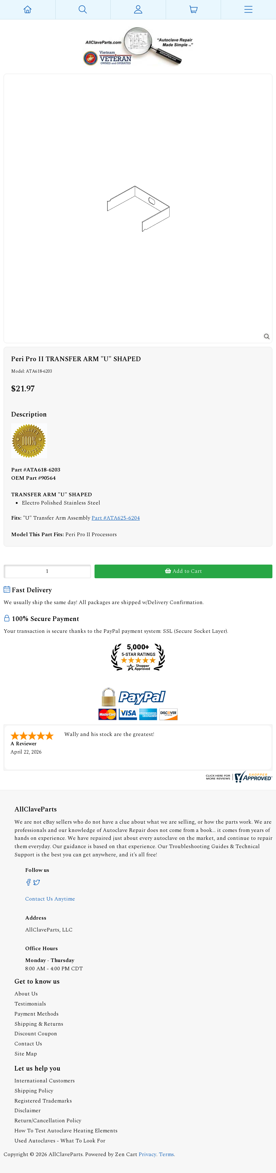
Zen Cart (126, 1154)
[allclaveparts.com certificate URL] (238, 781)
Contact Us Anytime (50, 899)
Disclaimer (27, 1111)
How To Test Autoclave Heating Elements (66, 1131)
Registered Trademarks (43, 1101)
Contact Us (28, 1044)
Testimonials (30, 1004)
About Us (26, 994)
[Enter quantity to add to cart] (47, 571)
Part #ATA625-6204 (116, 518)
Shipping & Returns (38, 1024)
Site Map (25, 1054)
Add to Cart (183, 571)
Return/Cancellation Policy (47, 1121)
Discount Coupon (35, 1034)
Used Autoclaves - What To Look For (59, 1141)
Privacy (147, 1154)
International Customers (44, 1081)
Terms (166, 1154)
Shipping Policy (33, 1091)
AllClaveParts (66, 1154)
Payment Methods (36, 1014)
